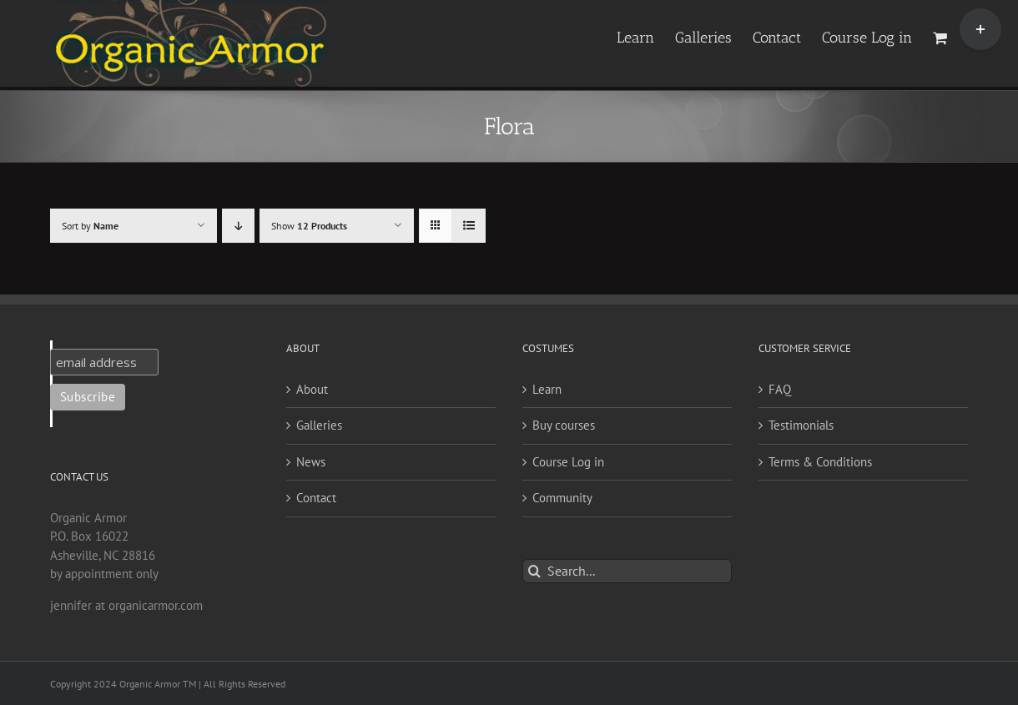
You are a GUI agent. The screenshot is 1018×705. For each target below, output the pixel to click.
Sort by (90, 225)
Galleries (319, 425)
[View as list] (468, 225)
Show (309, 225)
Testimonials (801, 425)
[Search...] (627, 571)
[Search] (534, 571)
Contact (316, 498)
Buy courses (563, 425)
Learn (547, 389)
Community (562, 498)
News (310, 462)
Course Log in (568, 462)
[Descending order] (238, 226)
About (312, 389)
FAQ (780, 389)
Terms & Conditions (820, 462)
